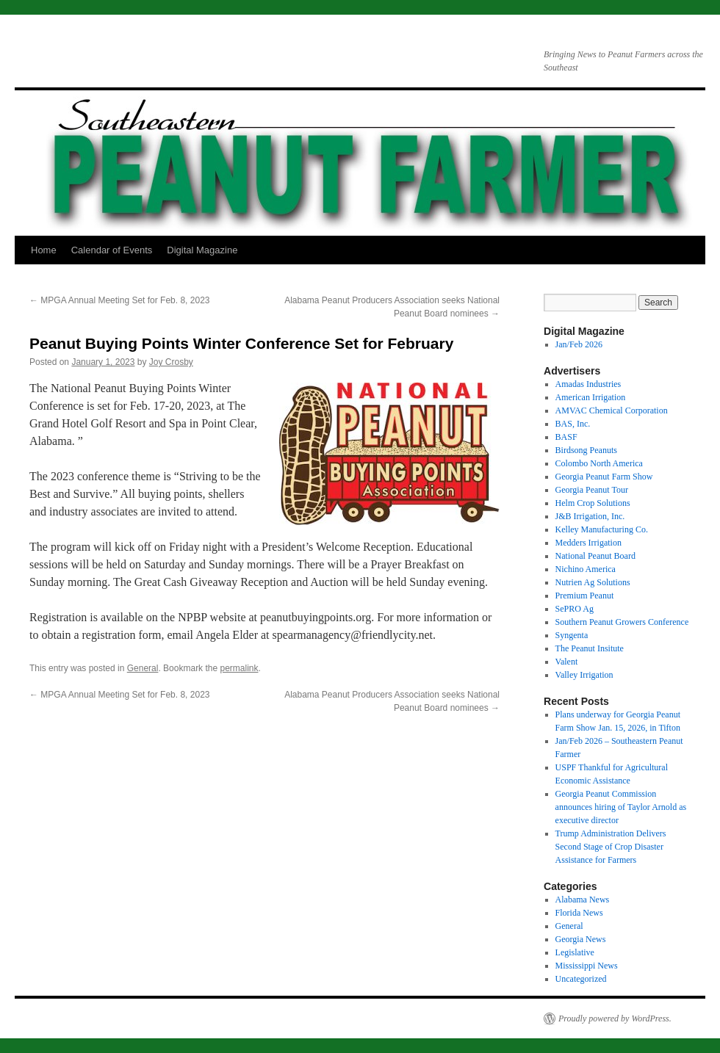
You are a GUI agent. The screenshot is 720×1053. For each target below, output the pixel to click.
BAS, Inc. (573, 424)
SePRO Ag (574, 609)
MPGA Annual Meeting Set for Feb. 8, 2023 (119, 300)
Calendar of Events (112, 250)
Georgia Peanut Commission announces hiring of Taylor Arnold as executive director (621, 807)
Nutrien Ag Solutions (592, 582)
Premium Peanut (584, 595)
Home (44, 250)
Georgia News (580, 939)
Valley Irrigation (584, 675)
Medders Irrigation (588, 543)
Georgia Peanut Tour (591, 490)
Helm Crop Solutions (592, 503)
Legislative (574, 952)
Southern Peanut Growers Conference (622, 622)
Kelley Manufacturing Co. (601, 529)
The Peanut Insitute (589, 648)
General (143, 668)
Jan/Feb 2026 (578, 344)
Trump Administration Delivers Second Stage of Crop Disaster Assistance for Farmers (610, 846)
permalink (239, 668)
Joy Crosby (171, 362)
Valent (566, 661)
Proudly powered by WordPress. (615, 1018)
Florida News (579, 913)
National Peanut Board (595, 556)
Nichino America (585, 569)
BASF (566, 437)
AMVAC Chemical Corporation (611, 410)
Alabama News (582, 899)
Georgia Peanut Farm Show (604, 476)
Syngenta (571, 635)
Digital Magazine (202, 250)
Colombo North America (599, 463)
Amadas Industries (588, 384)
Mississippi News (586, 965)
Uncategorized (581, 979)
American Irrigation (590, 397)
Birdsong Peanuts (586, 450)
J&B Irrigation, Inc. (590, 516)
